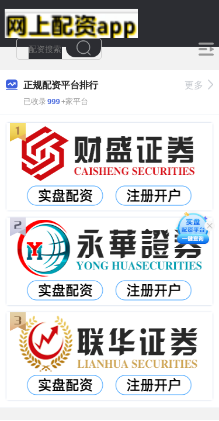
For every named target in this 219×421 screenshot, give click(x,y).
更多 (199, 85)
